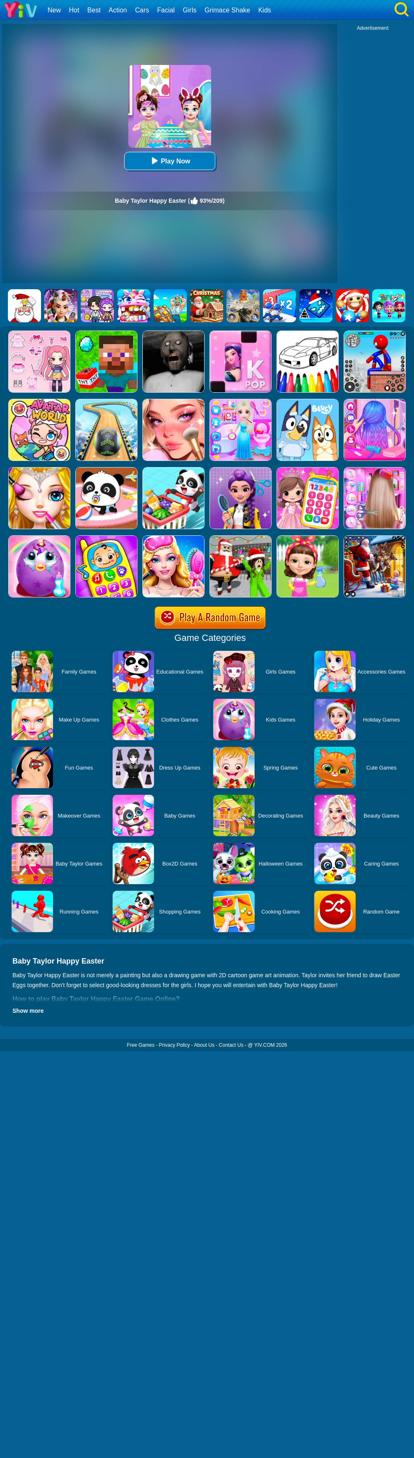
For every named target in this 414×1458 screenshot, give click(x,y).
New (54, 10)
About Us (204, 1045)
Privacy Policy (174, 1045)
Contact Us (231, 1045)
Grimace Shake (227, 10)
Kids (264, 10)
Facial (166, 10)
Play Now (169, 161)
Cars (142, 10)
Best (94, 10)
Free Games (140, 1045)
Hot (74, 10)
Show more (27, 1010)
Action (117, 10)
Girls (190, 10)
